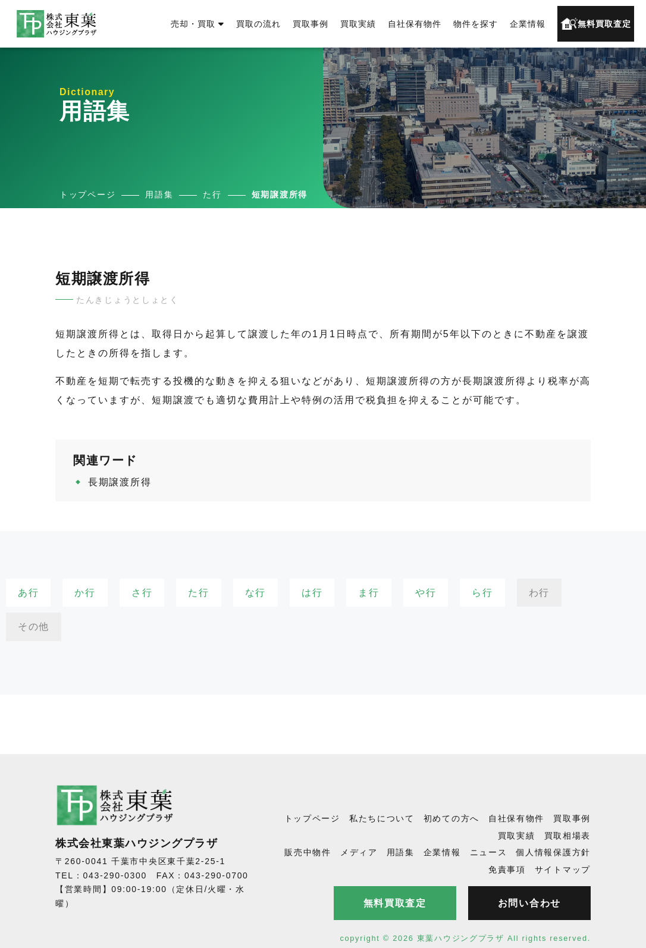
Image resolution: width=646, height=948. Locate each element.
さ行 (141, 593)
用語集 (401, 852)
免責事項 (507, 869)
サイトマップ (563, 869)
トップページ (312, 818)
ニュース (488, 852)
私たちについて (382, 818)
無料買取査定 (595, 24)
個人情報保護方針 (553, 852)
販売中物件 (307, 852)
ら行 (482, 593)
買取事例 (310, 24)
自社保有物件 (414, 24)
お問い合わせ (529, 903)
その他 (33, 626)
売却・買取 (197, 24)
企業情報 (527, 24)
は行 (312, 593)
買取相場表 (567, 835)
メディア (359, 852)
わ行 (539, 593)
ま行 (368, 593)
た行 (198, 593)
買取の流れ (258, 24)
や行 (425, 593)
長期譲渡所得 (119, 482)
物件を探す (475, 24)
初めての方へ (451, 818)
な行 (255, 593)
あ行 (28, 593)
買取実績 (358, 24)
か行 (84, 593)
